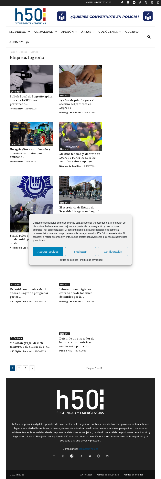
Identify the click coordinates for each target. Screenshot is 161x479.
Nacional (64, 95)
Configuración (113, 251)
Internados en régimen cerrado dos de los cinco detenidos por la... (75, 293)
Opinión (69, 32)
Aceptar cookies (48, 251)
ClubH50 (132, 32)
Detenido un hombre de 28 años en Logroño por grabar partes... (29, 293)
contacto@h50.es (88, 448)
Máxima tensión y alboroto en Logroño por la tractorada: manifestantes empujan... (79, 158)
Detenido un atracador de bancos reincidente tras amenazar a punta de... (76, 342)
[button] (149, 37)
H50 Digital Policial (70, 112)
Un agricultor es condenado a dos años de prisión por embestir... (30, 153)
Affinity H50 (19, 42)
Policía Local (17, 144)
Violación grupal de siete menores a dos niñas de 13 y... (29, 345)
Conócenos (109, 32)
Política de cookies (68, 260)
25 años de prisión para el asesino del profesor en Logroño (76, 104)
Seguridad (19, 32)
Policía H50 (16, 108)
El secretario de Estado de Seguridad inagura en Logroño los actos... (80, 211)
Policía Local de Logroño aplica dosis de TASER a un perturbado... (31, 100)
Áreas (87, 32)
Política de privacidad (91, 260)
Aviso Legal (86, 474)
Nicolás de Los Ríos (70, 165)
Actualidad (45, 32)
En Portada (16, 91)
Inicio (12, 51)
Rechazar (80, 251)
